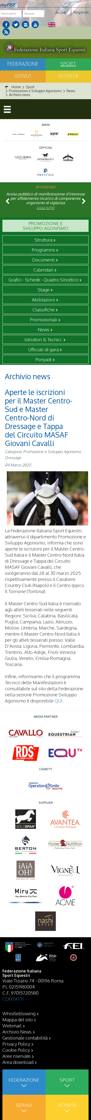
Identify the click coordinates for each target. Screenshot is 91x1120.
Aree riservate (16, 1056)
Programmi (43, 250)
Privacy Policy (16, 1044)
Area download (17, 1062)
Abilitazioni (43, 299)
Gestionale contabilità (25, 1038)
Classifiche (44, 309)
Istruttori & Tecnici (43, 339)
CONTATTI (13, 999)
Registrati (81, 12)
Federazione (22, 64)
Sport (68, 64)
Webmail (12, 1025)
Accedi (61, 12)
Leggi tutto (45, 208)
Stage (44, 289)
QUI (58, 700)
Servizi (22, 76)
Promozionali (43, 319)
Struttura (43, 240)
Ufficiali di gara (43, 349)
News (43, 329)
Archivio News (17, 1031)
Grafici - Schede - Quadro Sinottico (43, 279)
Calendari (43, 269)
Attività (68, 76)
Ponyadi (43, 359)
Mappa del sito (17, 1019)
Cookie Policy (16, 1050)
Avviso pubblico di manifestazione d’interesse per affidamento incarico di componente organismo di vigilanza (45, 198)
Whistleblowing (18, 1013)
